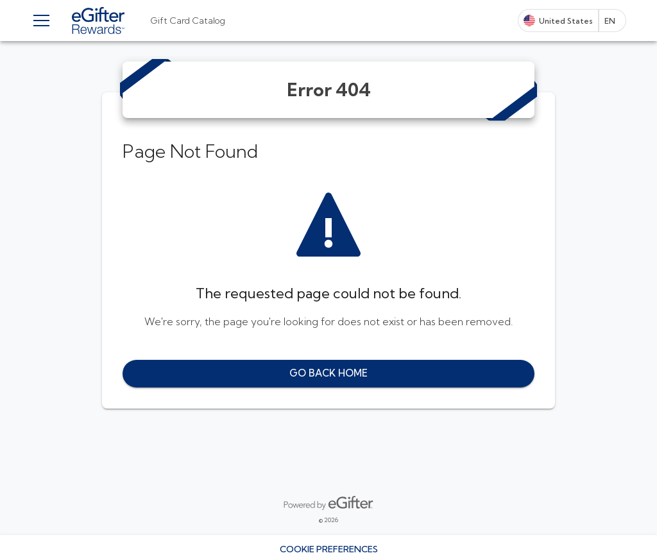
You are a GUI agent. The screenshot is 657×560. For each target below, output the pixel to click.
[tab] (187, 20)
